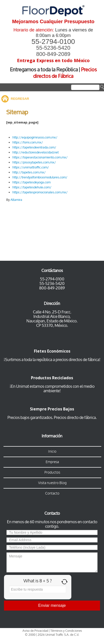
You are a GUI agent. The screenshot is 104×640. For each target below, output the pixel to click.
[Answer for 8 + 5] (37, 589)
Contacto (52, 493)
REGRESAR (20, 99)
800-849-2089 (53, 54)
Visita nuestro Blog (52, 483)
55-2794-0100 (53, 41)
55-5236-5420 (53, 48)
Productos (52, 472)
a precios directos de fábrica (75, 359)
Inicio (52, 451)
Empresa (52, 462)
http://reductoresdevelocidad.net (35, 152)
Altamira (16, 200)
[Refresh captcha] (64, 582)
